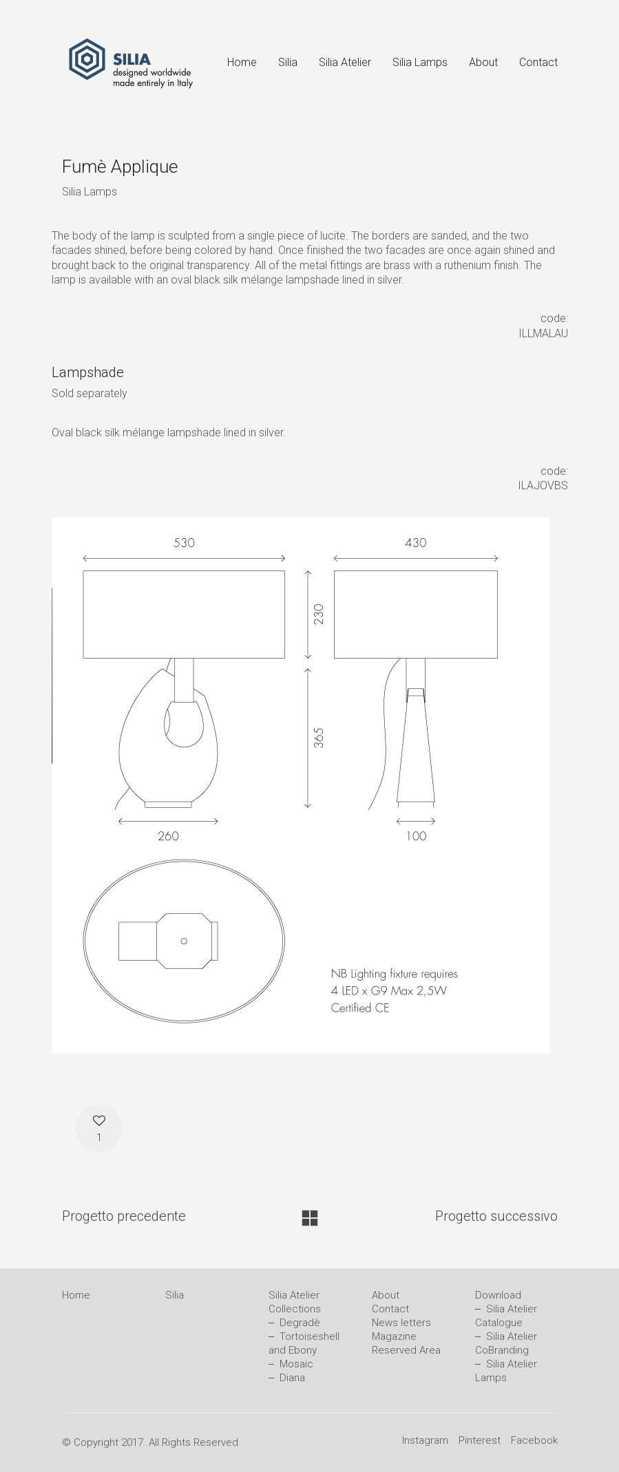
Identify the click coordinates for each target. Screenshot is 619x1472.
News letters (401, 1322)
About (385, 1295)
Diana (292, 1378)
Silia (174, 1295)
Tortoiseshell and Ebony (304, 1343)
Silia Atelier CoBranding (506, 1343)
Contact (390, 1309)
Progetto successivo (496, 1216)
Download (498, 1295)
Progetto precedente (124, 1216)
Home (76, 1295)
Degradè (300, 1322)
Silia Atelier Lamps (506, 1371)
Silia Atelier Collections (295, 1302)
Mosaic (296, 1364)
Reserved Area (406, 1350)
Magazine (394, 1336)
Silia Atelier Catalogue (506, 1316)
